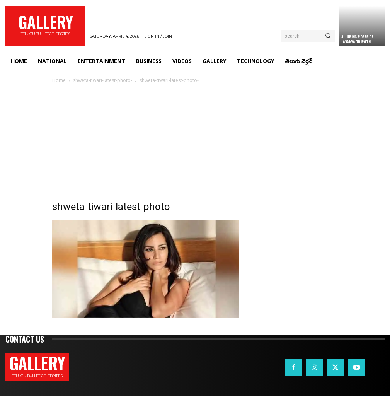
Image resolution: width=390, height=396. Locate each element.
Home (59, 80)
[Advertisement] (195, 143)
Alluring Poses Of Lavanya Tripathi (357, 39)
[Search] (328, 36)
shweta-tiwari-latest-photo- (102, 80)
